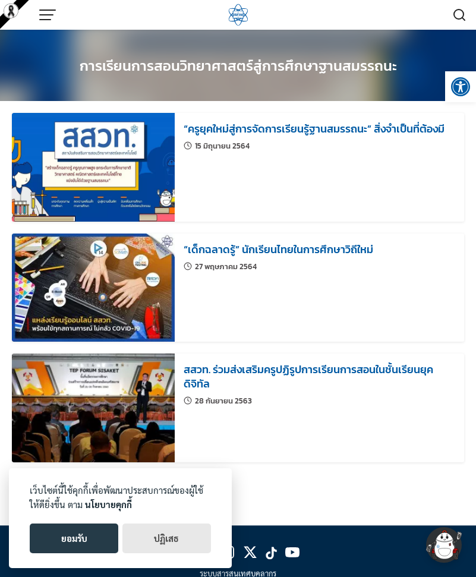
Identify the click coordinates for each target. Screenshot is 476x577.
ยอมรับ (74, 538)
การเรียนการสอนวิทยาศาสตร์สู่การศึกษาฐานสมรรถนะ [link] (238, 65)
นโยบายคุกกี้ (108, 504)
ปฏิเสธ (166, 538)
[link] (460, 86)
